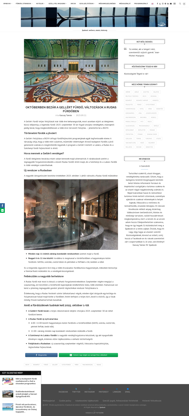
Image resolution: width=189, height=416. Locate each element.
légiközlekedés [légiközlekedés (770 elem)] (151, 113)
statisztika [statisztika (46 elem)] (129, 134)
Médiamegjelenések (107, 3)
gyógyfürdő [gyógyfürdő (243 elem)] (150, 104)
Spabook (7, 3)
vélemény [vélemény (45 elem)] (151, 143)
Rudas (99, 365)
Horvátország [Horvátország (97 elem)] (130, 109)
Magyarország (88, 365)
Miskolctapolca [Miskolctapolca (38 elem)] (131, 121)
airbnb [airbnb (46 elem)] (128, 92)
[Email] (171, 3)
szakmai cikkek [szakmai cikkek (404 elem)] (152, 134)
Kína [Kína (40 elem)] (140, 113)
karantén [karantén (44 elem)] (159, 109)
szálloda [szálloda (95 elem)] (129, 138)
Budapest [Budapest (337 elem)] (129, 100)
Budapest (36, 365)
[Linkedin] (168, 3)
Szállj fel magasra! (57, 3)
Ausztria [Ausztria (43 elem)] (146, 92)
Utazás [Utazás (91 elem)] (158, 138)
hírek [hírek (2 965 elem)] (150, 109)
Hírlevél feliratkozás (151, 400)
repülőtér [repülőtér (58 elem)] (141, 130)
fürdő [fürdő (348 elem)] (139, 104)
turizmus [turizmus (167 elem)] (148, 138)
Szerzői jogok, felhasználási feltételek (120, 400)
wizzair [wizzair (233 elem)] (138, 147)
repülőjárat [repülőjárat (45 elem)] (130, 130)
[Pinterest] (165, 3)
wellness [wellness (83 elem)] (129, 147)
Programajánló (141, 3)
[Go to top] (95, 412)
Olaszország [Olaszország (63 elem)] (130, 126)
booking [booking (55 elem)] (154, 96)
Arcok (73, 3)
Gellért (55, 365)
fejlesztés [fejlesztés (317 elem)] (129, 104)
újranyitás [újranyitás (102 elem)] (149, 147)
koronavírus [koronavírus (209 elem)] (130, 113)
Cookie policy (65, 400)
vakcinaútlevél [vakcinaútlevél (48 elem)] (131, 143)
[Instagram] (162, 3)
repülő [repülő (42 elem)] (156, 126)
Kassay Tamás (65, 115)
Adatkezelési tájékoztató (86, 400)
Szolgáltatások (86, 3)
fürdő (46, 365)
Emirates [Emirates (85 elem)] (156, 100)
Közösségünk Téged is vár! (136, 73)
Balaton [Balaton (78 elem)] (156, 92)
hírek (76, 365)
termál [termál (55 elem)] (138, 138)
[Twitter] (160, 3)
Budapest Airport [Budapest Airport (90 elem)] (142, 100)
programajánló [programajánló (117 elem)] (144, 126)
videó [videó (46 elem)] (142, 143)
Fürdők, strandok (23, 3)
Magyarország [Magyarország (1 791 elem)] (131, 117)
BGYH (27, 365)
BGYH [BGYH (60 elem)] (144, 96)
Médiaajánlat (125, 3)
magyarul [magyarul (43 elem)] (143, 117)
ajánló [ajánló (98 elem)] (137, 92)
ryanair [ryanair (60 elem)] (152, 130)
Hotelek (39, 3)
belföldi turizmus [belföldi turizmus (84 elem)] (132, 96)
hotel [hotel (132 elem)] (142, 109)
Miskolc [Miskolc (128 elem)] (153, 117)
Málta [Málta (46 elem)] (150, 121)
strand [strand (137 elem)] (140, 134)
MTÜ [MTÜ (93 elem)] (142, 121)
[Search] (180, 3)
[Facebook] (157, 3)
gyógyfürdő (66, 365)
